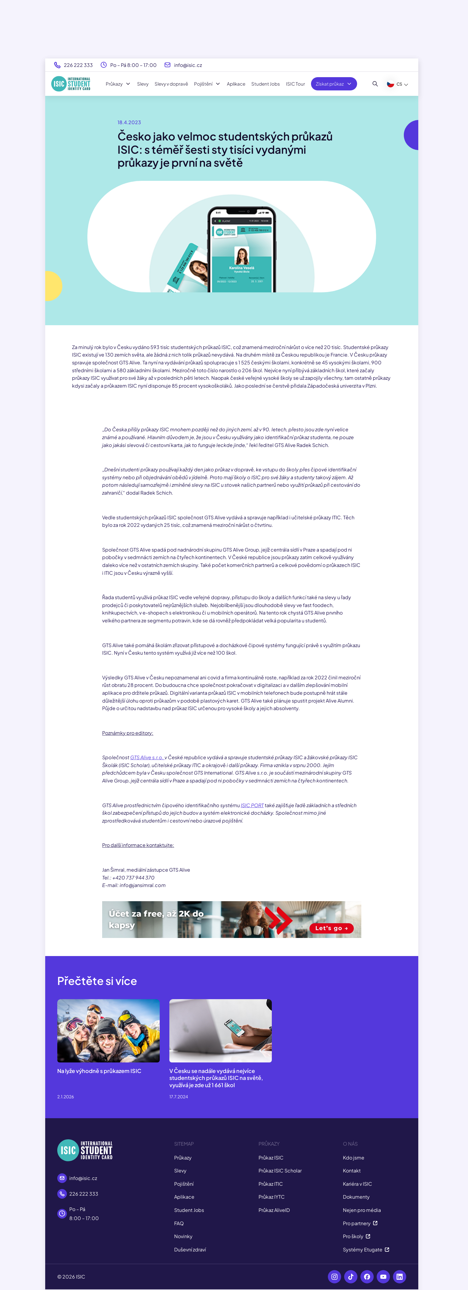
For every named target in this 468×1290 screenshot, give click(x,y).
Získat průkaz (334, 84)
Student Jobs (265, 84)
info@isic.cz (188, 65)
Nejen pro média (362, 1210)
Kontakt (352, 1170)
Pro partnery (360, 1223)
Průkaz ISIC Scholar (280, 1170)
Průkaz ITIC (271, 1184)
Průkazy (118, 84)
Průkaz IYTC (272, 1197)
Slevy (143, 84)
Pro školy (356, 1236)
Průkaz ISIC (271, 1157)
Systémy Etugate (366, 1249)
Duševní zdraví (190, 1249)
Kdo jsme (353, 1157)
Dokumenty (356, 1197)
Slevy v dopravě (171, 84)
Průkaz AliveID (274, 1210)
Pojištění (207, 84)
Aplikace (236, 84)
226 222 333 (78, 65)
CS (394, 83)
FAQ (179, 1223)
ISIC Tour (295, 84)
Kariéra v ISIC (357, 1184)
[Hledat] (375, 83)
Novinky (183, 1236)
